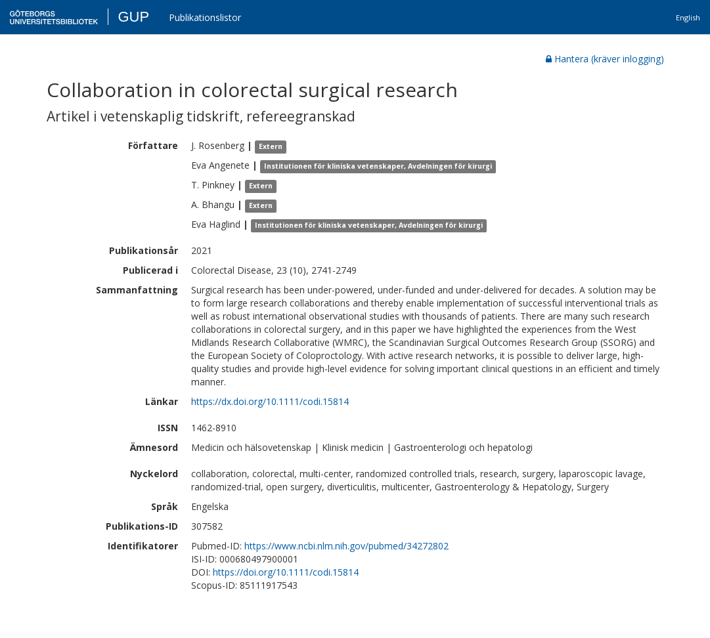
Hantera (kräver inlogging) (605, 59)
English (688, 17)
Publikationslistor (205, 17)
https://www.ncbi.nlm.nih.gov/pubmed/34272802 (346, 546)
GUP (133, 17)
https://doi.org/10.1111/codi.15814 (286, 572)
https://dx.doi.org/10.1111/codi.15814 (270, 401)
